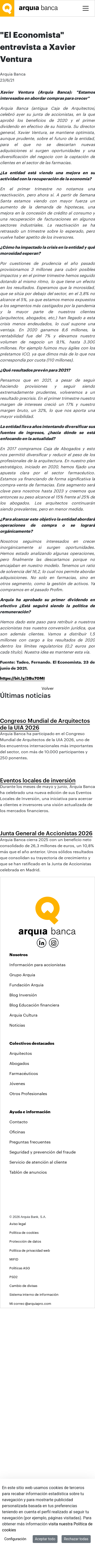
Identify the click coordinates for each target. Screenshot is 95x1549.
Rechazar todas (76, 1539)
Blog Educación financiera (34, 1245)
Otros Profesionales (28, 1334)
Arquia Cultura (23, 1255)
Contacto (18, 1362)
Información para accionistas (37, 1205)
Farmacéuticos (23, 1314)
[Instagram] (54, 1183)
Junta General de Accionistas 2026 (46, 1074)
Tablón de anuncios (28, 1413)
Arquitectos (20, 1294)
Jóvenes (17, 1324)
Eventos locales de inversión (37, 964)
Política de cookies (24, 1473)
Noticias (17, 1266)
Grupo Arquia (22, 1215)
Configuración (15, 1539)
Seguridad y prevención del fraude (42, 1392)
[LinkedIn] (42, 1183)
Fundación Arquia (26, 1225)
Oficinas (17, 1372)
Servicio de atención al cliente (38, 1402)
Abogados (19, 1304)
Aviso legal (17, 1464)
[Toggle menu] (85, 8)
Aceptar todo (45, 1539)
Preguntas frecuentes (30, 1382)
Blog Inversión (23, 1235)
